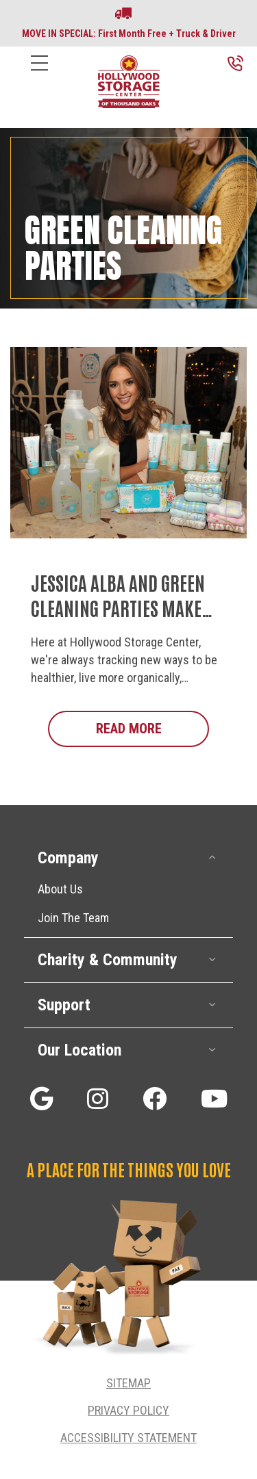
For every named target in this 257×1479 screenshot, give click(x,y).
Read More (153, 728)
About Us (60, 889)
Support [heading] (64, 1005)
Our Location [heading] (79, 1050)
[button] (212, 857)
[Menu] (39, 73)
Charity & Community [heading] (108, 959)
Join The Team (73, 918)
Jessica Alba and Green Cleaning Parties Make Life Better (118, 607)
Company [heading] (68, 857)
